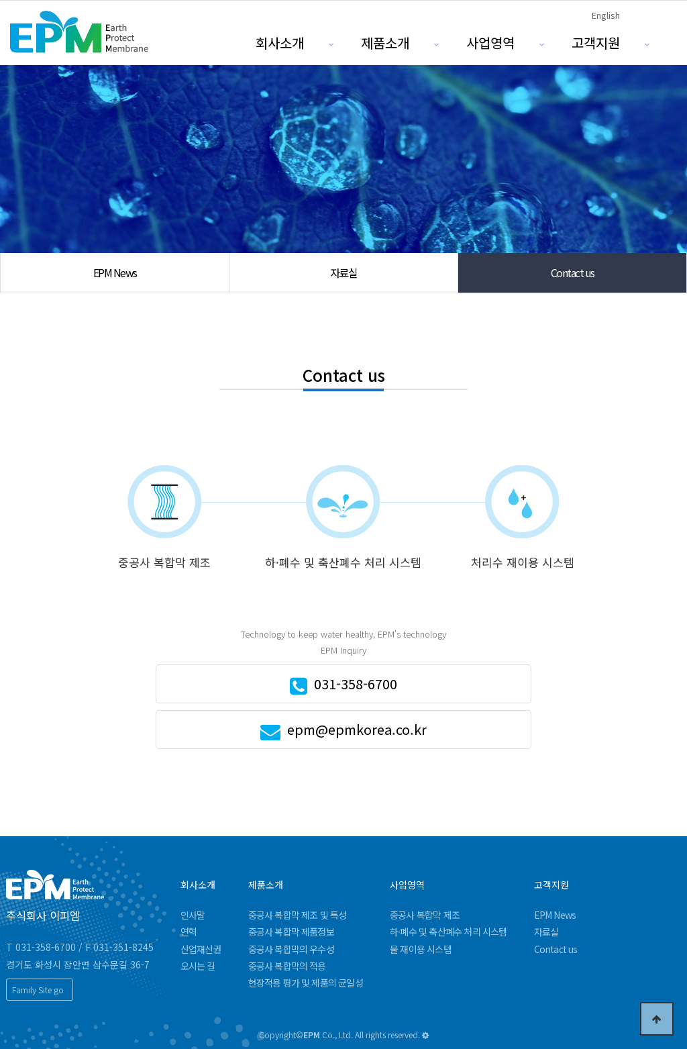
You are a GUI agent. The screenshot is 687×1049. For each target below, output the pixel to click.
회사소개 (280, 42)
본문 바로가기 (0, 0)
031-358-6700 (355, 683)
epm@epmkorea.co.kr (357, 729)
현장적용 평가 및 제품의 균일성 (305, 982)
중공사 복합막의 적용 (287, 965)
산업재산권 (200, 949)
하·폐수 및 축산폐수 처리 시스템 (448, 931)
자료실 (344, 272)
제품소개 (385, 42)
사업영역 (490, 42)
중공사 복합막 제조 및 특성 (297, 914)
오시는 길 (197, 965)
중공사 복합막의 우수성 (291, 949)
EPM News (115, 272)
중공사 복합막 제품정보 (291, 931)
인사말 (192, 914)
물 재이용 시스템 (421, 949)
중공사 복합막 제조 (425, 914)
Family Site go (38, 989)
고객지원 (596, 42)
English (606, 15)
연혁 (188, 931)
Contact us (572, 272)
